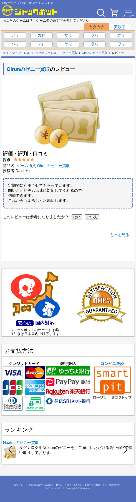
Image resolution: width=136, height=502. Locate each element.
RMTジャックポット (55, 488)
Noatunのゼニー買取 (21, 442)
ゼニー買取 (69, 52)
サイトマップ (12, 52)
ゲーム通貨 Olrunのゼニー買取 (43, 165)
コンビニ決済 (112, 380)
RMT (27, 52)
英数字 (119, 26)
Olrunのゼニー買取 (95, 52)
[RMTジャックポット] (29, 10)
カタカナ (96, 26)
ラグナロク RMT (46, 52)
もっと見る (119, 234)
